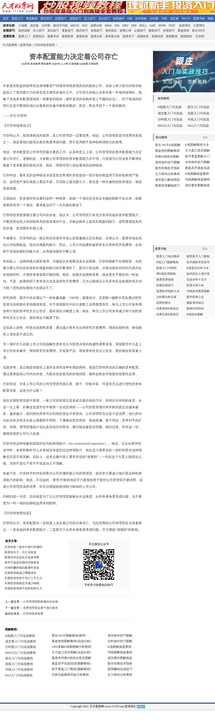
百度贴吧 (93, 63)
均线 (164, 18)
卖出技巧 (104, 18)
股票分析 (96, 36)
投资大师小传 (195, 285)
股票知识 (38, 36)
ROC (172, 25)
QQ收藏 (83, 63)
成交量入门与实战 (170, 113)
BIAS (108, 25)
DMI (134, 25)
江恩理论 (199, 25)
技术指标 (141, 18)
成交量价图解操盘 (197, 185)
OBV (125, 25)
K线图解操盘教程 (197, 173)
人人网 (64, 63)
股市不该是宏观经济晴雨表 (22, 562)
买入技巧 (90, 18)
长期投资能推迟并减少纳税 (22, 583)
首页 (6, 18)
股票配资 (172, 36)
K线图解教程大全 (197, 144)
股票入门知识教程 (167, 256)
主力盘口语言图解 (197, 150)
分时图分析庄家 (166, 297)
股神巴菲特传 (195, 308)
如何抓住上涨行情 (198, 273)
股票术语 (53, 36)
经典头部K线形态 (167, 314)
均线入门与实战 (198, 119)
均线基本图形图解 (198, 291)
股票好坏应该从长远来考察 (22, 557)
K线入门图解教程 (167, 262)
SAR (153, 25)
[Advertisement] (73, 74)
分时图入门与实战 (170, 119)
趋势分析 (96, 25)
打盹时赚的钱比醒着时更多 (22, 567)
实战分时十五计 (196, 279)
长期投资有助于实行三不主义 (23, 578)
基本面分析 (112, 36)
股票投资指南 (165, 279)
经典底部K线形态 (167, 308)
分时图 (154, 18)
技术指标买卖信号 (198, 262)
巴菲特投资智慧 (45, 45)
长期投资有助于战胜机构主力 (23, 588)
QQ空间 (25, 63)
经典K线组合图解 (167, 156)
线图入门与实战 (170, 107)
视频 (210, 18)
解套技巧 (154, 30)
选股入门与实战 (198, 113)
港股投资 (143, 36)
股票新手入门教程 (198, 256)
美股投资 (157, 36)
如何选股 (24, 30)
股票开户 (128, 36)
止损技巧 (140, 30)
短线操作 (118, 18)
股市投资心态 (195, 297)
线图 (22, 25)
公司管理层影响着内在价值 (40, 601)
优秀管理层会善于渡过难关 (40, 607)
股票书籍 (199, 18)
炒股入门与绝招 (166, 268)
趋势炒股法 (163, 302)
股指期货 (186, 36)
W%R (162, 25)
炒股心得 (125, 30)
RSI (117, 25)
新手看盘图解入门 (197, 156)
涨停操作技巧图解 (167, 162)
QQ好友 (55, 63)
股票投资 (67, 36)
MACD (186, 18)
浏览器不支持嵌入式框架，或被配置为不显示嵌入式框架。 (72, 658)
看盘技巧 (67, 30)
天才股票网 (9, 45)
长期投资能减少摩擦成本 (20, 572)
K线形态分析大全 (197, 268)
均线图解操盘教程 (197, 179)
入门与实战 (170, 125)
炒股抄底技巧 (165, 285)
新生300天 (198, 30)
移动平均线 (60, 25)
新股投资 (82, 36)
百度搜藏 (74, 63)
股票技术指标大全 (167, 291)
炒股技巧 (61, 18)
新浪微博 (35, 63)
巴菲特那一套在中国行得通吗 (23, 547)
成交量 (174, 18)
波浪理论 (184, 25)
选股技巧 (75, 18)
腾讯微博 (46, 63)
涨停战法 (111, 30)
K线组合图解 (194, 314)
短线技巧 (96, 30)
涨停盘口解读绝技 (167, 179)
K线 (129, 18)
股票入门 (17, 18)
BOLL (143, 25)
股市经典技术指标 (167, 168)
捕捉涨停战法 (195, 302)
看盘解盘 (32, 18)
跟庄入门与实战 (198, 107)
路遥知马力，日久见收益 (20, 552)
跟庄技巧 (46, 18)
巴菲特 (200, 36)
